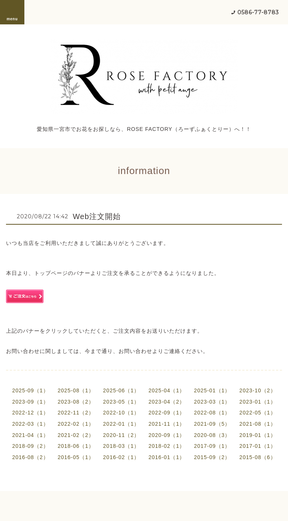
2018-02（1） (166, 446)
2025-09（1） (30, 390)
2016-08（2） (30, 457)
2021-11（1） (166, 424)
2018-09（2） (30, 446)
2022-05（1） (257, 413)
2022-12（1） (30, 413)
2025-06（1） (121, 390)
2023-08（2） (76, 402)
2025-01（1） (212, 390)
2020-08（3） (212, 435)
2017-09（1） (212, 446)
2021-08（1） (257, 424)
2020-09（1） (166, 435)
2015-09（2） (212, 457)
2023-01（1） (257, 402)
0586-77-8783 (258, 12)
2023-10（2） (257, 390)
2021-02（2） (76, 435)
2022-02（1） (76, 424)
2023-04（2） (166, 402)
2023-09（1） (30, 402)
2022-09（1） (166, 413)
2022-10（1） (121, 413)
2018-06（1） (76, 446)
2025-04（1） (166, 390)
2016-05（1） (76, 457)
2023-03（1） (212, 402)
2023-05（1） (121, 402)
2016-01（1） (166, 457)
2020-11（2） (121, 435)
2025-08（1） (76, 390)
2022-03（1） (30, 424)
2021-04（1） (30, 435)
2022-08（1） (212, 413)
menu (12, 12)
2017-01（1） (257, 446)
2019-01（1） (257, 435)
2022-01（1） (121, 424)
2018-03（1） (121, 446)
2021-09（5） (212, 424)
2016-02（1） (121, 457)
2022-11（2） (76, 413)
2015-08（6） (257, 457)
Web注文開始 (97, 216)
